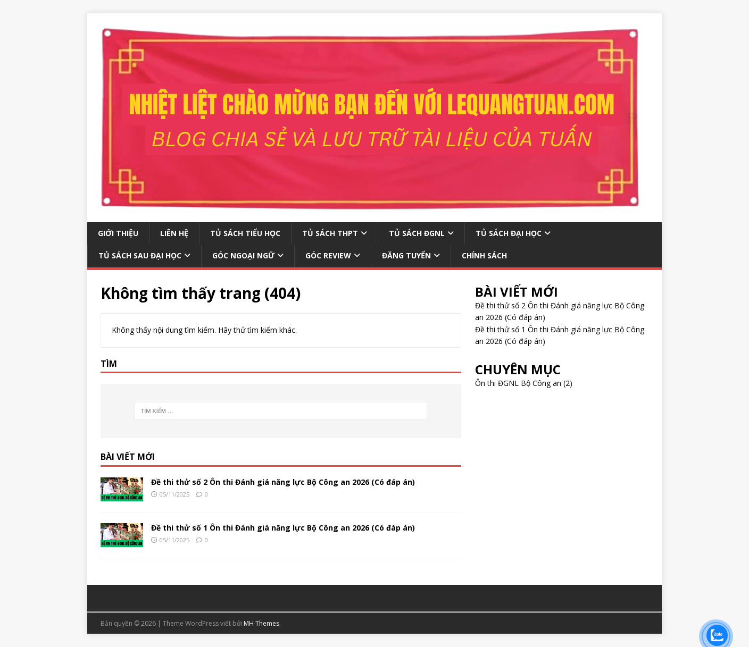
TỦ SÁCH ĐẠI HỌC (509, 233)
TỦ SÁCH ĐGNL (417, 233)
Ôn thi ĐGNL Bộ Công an (518, 383)
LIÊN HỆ (174, 233)
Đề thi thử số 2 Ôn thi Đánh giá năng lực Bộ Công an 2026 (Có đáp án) (283, 482)
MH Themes (261, 623)
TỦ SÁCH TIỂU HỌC (245, 233)
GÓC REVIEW (328, 255)
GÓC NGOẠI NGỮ (243, 255)
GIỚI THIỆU (118, 233)
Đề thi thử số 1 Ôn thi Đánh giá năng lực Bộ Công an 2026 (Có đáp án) (283, 528)
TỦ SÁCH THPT (330, 233)
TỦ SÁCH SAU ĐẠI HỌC (139, 255)
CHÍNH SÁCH (484, 255)
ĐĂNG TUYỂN (406, 255)
